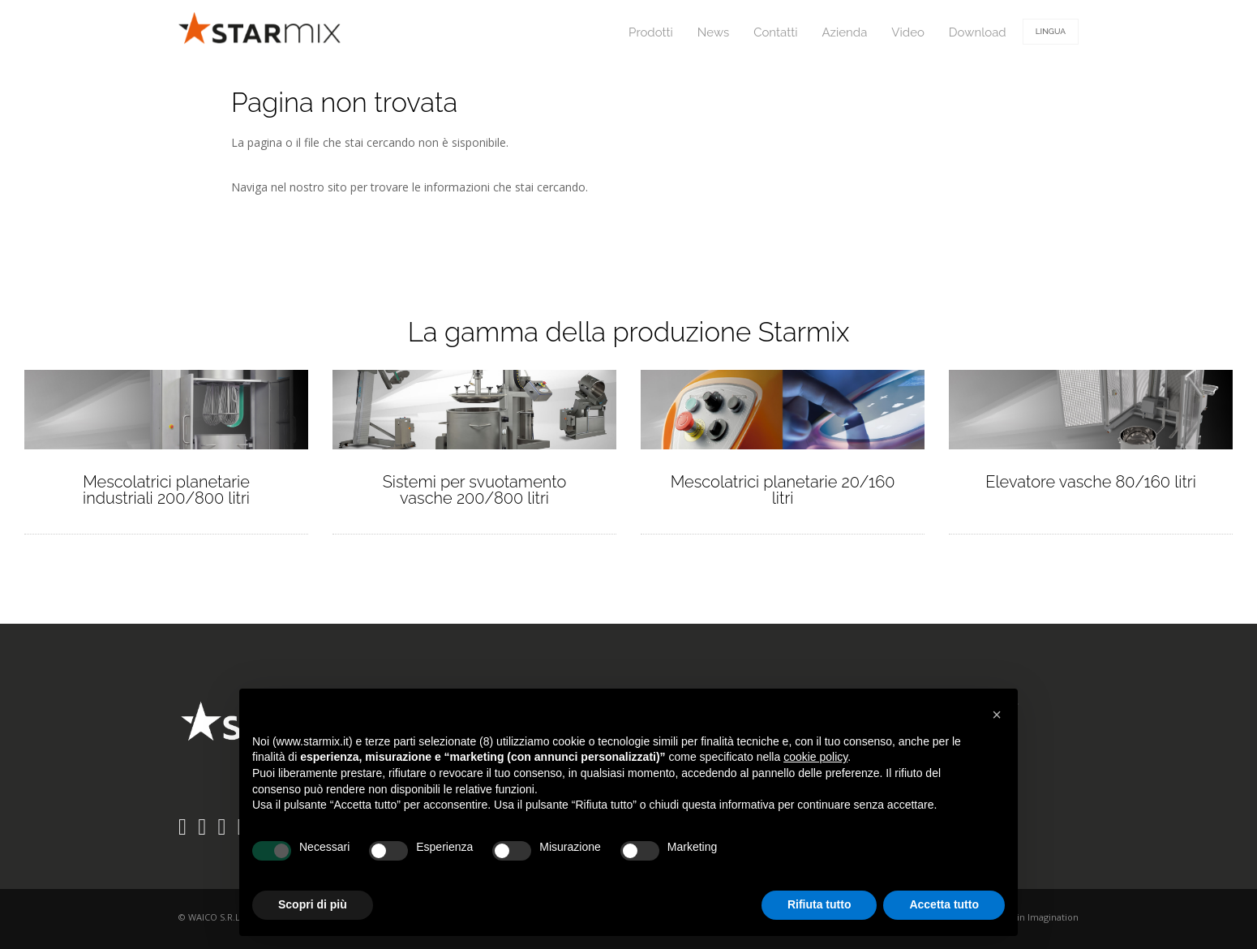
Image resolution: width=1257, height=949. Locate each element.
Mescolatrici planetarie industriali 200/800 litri (166, 490)
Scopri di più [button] (312, 904)
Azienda (844, 32)
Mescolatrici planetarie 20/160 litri (783, 490)
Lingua (1051, 31)
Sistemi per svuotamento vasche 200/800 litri (475, 490)
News (713, 32)
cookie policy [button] (815, 756)
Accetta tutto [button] (944, 904)
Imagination (1053, 917)
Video (908, 32)
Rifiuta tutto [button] (819, 904)
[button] (997, 715)
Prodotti (650, 32)
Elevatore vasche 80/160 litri (1090, 482)
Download (977, 32)
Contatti (775, 32)
